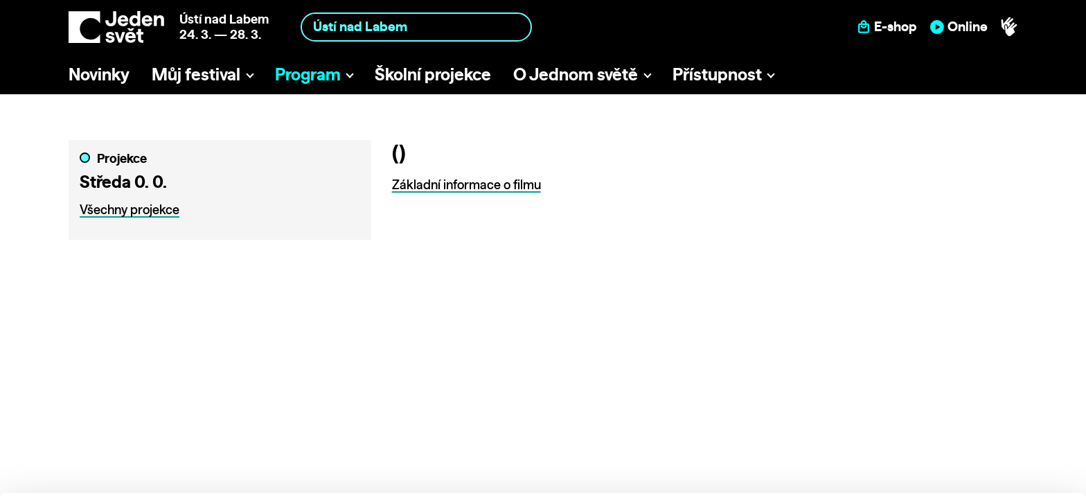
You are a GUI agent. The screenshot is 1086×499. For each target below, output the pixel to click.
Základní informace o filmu (466, 184)
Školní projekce (433, 74)
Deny (970, 455)
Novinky (99, 74)
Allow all (971, 397)
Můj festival (196, 74)
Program (308, 74)
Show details (213, 481)
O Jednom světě (575, 74)
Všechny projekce (129, 209)
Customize (971, 426)
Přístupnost (717, 74)
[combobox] (416, 26)
